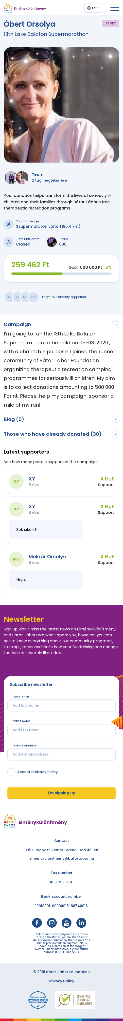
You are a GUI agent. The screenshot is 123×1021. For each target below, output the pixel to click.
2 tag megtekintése (49, 180)
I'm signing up (61, 793)
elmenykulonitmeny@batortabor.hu (61, 858)
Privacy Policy (61, 981)
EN (94, 8)
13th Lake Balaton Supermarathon (46, 34)
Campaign (17, 324)
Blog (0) (14, 419)
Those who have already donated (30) (53, 434)
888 (63, 244)
